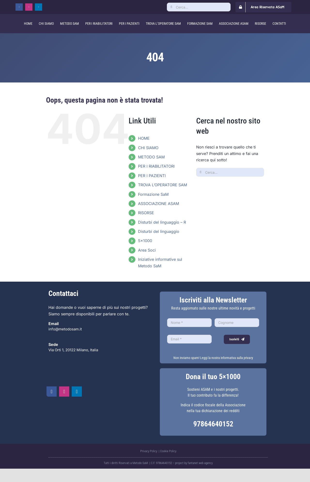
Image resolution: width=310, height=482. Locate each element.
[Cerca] (171, 7)
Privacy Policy (149, 451)
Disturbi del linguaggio (158, 231)
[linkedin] (38, 7)
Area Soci (147, 250)
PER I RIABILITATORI (156, 166)
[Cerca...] (199, 7)
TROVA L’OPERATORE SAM (162, 184)
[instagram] (28, 7)
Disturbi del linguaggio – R (162, 222)
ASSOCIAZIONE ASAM (158, 203)
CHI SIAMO (148, 147)
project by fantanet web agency (194, 463)
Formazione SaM (153, 194)
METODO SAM (151, 157)
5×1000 (145, 240)
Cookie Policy (168, 451)
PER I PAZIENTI (152, 175)
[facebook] (19, 7)
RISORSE (146, 212)
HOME (144, 138)
